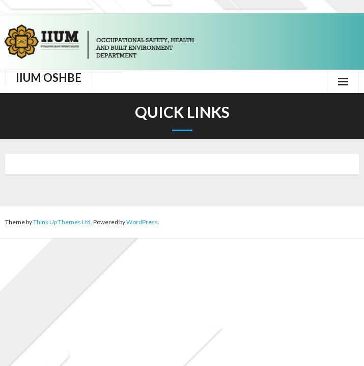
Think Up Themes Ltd (62, 222)
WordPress (142, 222)
